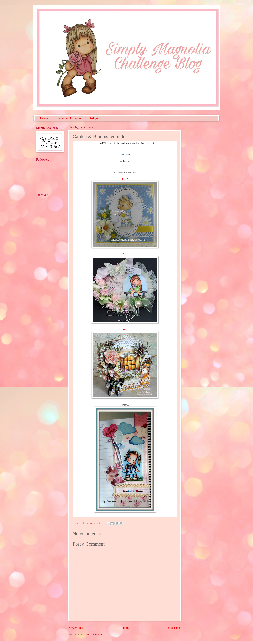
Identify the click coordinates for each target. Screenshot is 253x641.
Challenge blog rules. (68, 118)
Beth (124, 254)
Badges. (94, 118)
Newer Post (75, 627)
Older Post (174, 627)
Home (44, 118)
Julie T (125, 179)
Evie (125, 329)
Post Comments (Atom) (91, 634)
